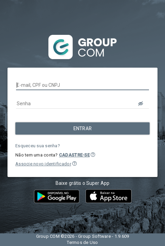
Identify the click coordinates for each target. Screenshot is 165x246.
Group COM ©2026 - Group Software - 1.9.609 (82, 236)
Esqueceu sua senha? (37, 145)
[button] (93, 154)
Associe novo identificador (43, 163)
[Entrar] (82, 128)
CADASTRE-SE (74, 155)
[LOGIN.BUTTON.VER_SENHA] (141, 103)
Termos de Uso (82, 242)
